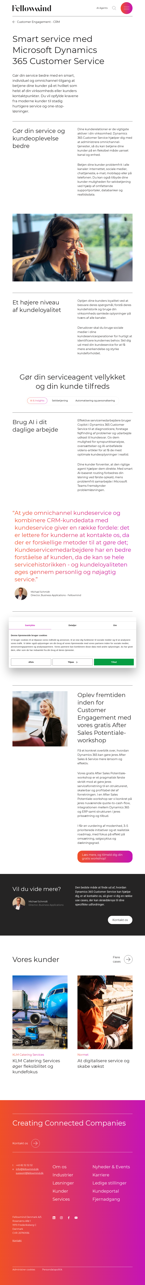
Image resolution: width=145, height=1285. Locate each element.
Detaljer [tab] (72, 625)
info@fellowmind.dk (27, 1169)
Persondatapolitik (52, 1269)
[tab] (37, 401)
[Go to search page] (114, 8)
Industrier (63, 1175)
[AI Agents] (102, 8)
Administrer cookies (23, 1269)
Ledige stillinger (109, 1183)
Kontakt (17, 1240)
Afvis (31, 662)
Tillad (114, 662)
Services (61, 1199)
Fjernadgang (106, 1199)
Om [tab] (115, 625)
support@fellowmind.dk (29, 1173)
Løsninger (63, 1183)
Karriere (100, 1175)
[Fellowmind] (32, 8)
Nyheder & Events (111, 1166)
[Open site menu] (127, 8)
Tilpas (72, 662)
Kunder (60, 1191)
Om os (60, 1166)
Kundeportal (105, 1191)
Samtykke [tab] (30, 625)
